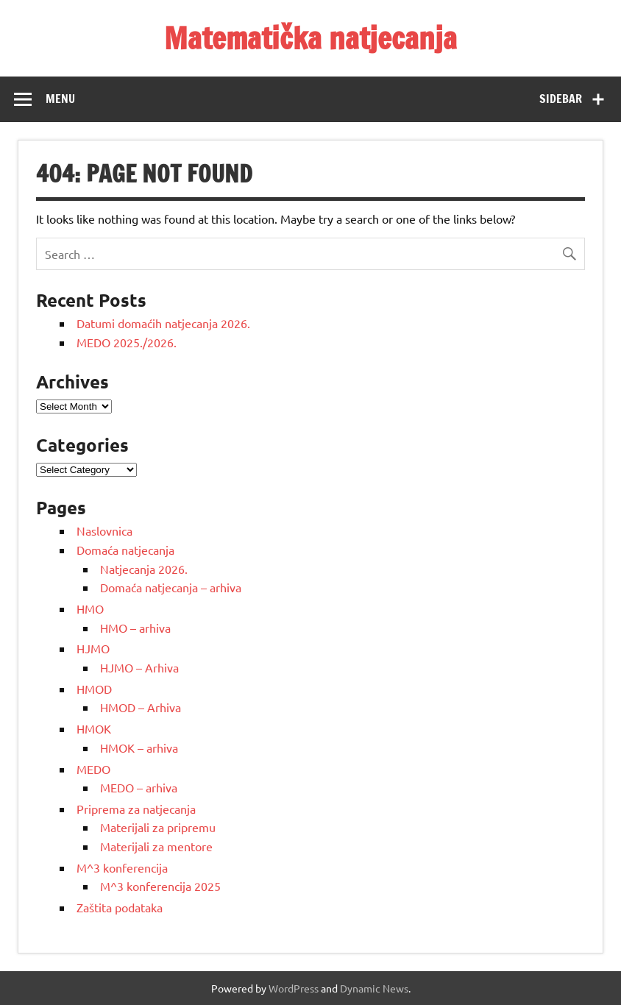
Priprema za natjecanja (136, 808)
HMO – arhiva (135, 627)
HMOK (94, 728)
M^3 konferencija (122, 867)
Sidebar (560, 98)
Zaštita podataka (120, 907)
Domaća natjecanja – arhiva (170, 587)
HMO (90, 608)
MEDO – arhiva (138, 787)
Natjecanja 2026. (144, 568)
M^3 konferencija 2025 (160, 885)
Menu (60, 98)
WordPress (294, 988)
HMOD (94, 688)
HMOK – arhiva (139, 747)
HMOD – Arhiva (140, 707)
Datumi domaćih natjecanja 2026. (163, 323)
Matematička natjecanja (310, 38)
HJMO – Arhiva (139, 667)
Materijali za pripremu (158, 827)
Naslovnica (104, 530)
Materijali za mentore (156, 846)
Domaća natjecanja (125, 549)
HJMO (93, 648)
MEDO (93, 768)
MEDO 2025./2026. (127, 342)
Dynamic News (374, 988)
